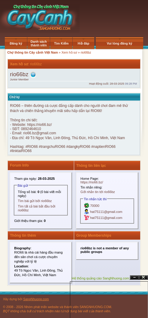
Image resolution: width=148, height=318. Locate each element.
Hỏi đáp (83, 43)
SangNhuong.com (36, 299)
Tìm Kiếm (61, 43)
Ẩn (134, 277)
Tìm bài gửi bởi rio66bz (35, 201)
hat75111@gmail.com (106, 212)
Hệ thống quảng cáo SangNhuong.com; (101, 278)
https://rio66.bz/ (39, 125)
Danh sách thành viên (39, 43)
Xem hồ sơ (69, 52)
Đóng (143, 277)
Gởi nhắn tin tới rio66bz (97, 192)
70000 (94, 205)
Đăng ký (16, 43)
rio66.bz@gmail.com (39, 133)
